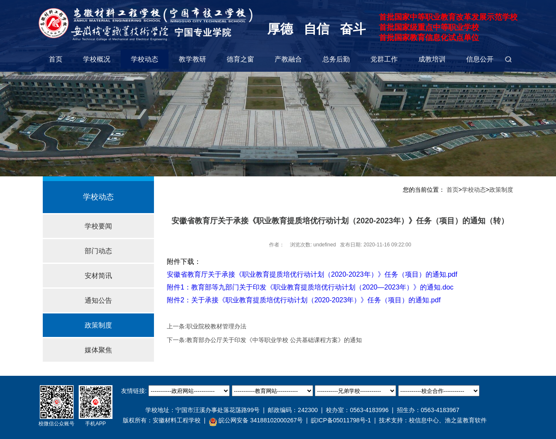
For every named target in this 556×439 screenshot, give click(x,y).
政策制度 (98, 325)
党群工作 (384, 59)
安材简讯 (98, 275)
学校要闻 (98, 226)
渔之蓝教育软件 (466, 420)
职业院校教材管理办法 (216, 326)
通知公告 (98, 300)
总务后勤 (336, 59)
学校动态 (144, 59)
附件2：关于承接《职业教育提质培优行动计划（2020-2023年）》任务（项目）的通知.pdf (304, 300)
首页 (55, 59)
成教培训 (432, 59)
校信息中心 (424, 420)
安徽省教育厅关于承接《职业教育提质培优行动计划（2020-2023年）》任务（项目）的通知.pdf (312, 274)
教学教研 (192, 59)
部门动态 (98, 251)
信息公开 (480, 59)
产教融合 (288, 59)
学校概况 (96, 59)
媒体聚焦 (98, 350)
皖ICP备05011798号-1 (341, 420)
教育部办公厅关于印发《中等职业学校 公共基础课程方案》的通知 (274, 340)
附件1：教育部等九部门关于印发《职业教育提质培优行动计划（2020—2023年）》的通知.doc (310, 287)
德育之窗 (240, 59)
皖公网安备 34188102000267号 (256, 420)
